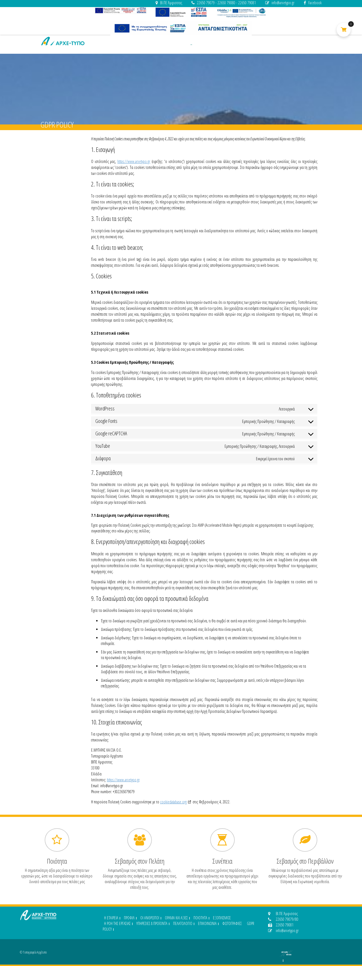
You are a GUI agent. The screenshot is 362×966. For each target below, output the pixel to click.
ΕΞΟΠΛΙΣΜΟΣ (222, 917)
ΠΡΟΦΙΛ (129, 917)
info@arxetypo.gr (279, 2)
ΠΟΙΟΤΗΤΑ (200, 917)
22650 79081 (281, 925)
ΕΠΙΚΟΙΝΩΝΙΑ (207, 923)
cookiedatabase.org (173, 801)
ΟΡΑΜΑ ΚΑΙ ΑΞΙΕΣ (176, 917)
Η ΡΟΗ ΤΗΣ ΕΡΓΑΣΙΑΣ (117, 923)
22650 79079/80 (283, 919)
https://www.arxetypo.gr (133, 161)
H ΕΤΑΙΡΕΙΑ (111, 917)
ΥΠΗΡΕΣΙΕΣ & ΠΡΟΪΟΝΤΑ (151, 923)
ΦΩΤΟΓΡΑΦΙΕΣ (232, 923)
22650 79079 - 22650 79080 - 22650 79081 (223, 2)
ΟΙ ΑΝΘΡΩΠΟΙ (149, 917)
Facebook (313, 2)
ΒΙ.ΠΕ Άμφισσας (169, 2)
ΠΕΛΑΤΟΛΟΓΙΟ (182, 923)
